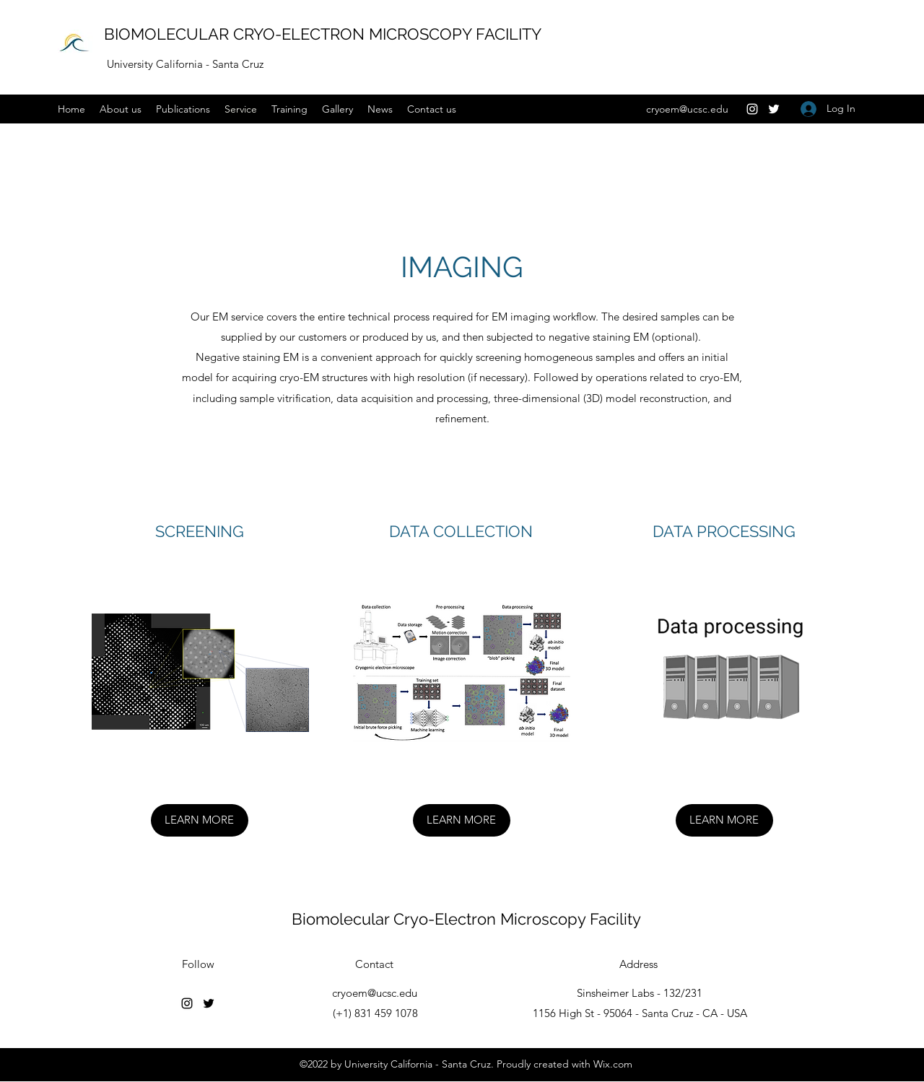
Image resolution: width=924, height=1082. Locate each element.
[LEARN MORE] (199, 820)
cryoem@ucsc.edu (687, 108)
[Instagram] (752, 109)
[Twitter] (774, 109)
